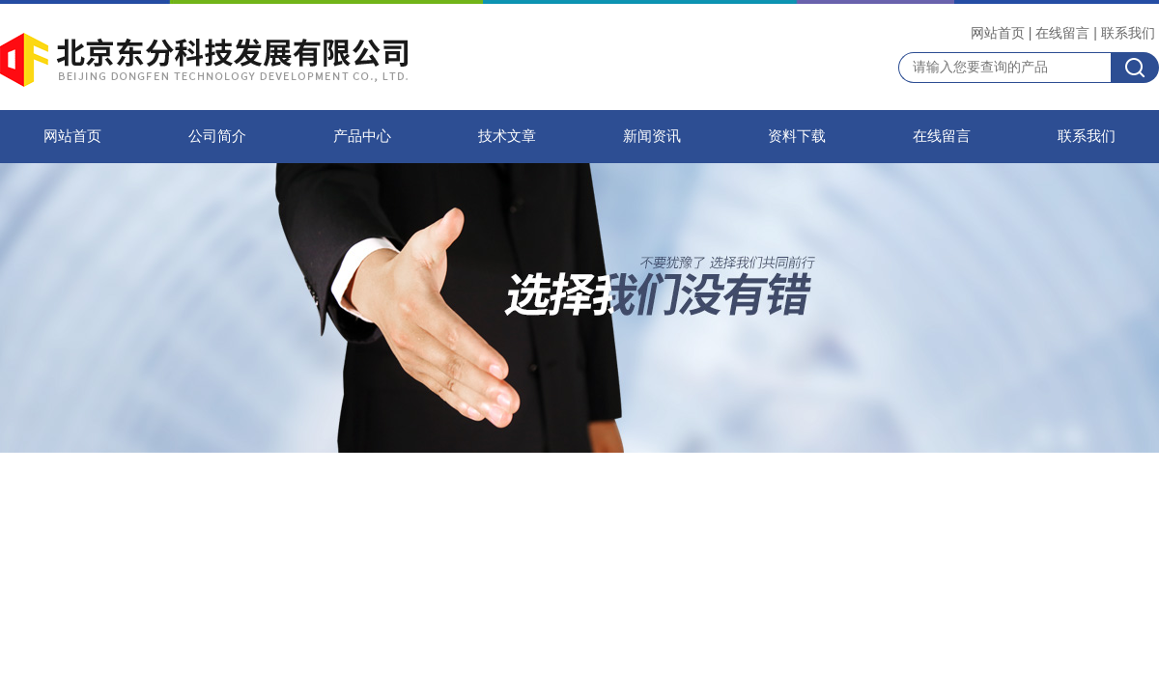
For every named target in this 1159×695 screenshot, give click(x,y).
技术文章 (507, 136)
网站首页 (998, 33)
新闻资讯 (652, 136)
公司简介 (217, 136)
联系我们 (1128, 33)
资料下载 (797, 136)
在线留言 (1062, 33)
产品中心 (362, 136)
